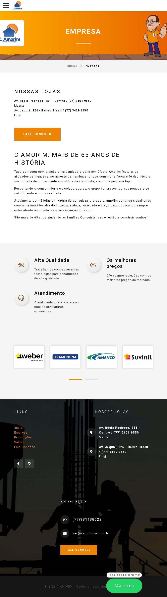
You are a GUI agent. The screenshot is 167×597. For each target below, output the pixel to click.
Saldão (19, 442)
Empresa (20, 432)
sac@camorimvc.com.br (90, 533)
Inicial (72, 66)
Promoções (23, 437)
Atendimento (49, 293)
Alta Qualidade (51, 260)
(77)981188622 (87, 519)
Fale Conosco (25, 447)
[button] (75, 379)
